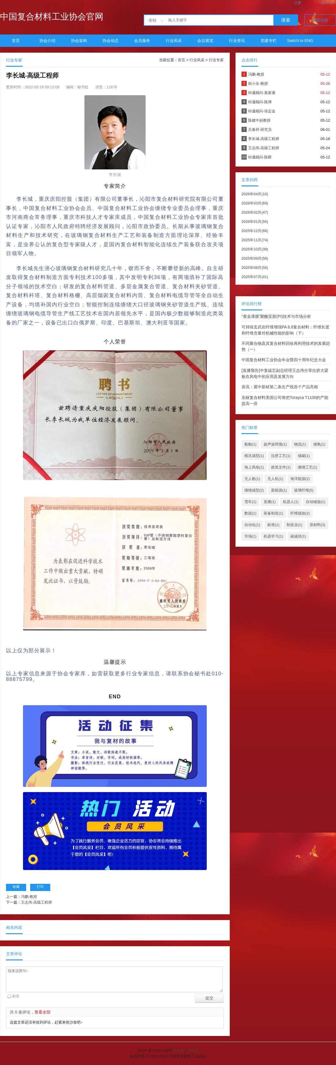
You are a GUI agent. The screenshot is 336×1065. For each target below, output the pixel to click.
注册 (297, 3)
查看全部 (42, 1012)
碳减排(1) (298, 536)
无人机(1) (275, 479)
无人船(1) (252, 479)
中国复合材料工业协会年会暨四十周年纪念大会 (284, 359)
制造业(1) (294, 525)
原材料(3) (317, 525)
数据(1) (250, 513)
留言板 (178, 1050)
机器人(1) (291, 502)
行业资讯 (237, 40)
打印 (40, 887)
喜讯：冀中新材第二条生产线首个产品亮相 (280, 387)
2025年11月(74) (255, 240)
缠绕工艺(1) (307, 467)
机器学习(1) (273, 536)
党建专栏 (268, 40)
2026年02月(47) (255, 212)
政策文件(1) (281, 467)
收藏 (16, 887)
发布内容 (320, 20)
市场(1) (250, 536)
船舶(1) (250, 444)
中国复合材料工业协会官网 (51, 16)
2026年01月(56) (255, 221)
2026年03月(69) (255, 203)
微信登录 (328, 3)
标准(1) (273, 525)
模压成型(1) (254, 456)
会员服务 (142, 40)
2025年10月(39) (255, 249)
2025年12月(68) (255, 231)
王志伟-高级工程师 (36, 902)
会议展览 (205, 40)
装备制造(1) (273, 513)
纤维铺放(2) (300, 513)
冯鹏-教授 (29, 896)
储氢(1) (319, 444)
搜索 (285, 20)
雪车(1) (250, 502)
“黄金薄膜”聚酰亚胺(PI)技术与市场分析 (276, 316)
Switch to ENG (300, 40)
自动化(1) (252, 525)
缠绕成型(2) (254, 490)
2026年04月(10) (255, 194)
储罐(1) (304, 456)
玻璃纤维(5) (304, 490)
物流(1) (300, 444)
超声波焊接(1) (275, 444)
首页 (16, 40)
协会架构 (79, 40)
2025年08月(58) (255, 267)
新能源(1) (279, 490)
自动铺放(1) (315, 502)
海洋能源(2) (300, 479)
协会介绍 (47, 40)
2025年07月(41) (255, 277)
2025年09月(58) (255, 258)
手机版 (193, 1050)
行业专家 (216, 60)
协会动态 (111, 40)
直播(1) (270, 502)
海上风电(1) (254, 467)
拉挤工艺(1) (281, 456)
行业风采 (174, 40)
